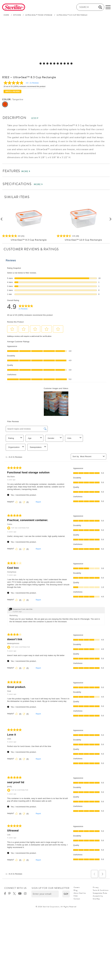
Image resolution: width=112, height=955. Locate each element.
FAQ (76, 896)
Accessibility (98, 896)
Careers (76, 887)
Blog (75, 890)
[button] (66, 893)
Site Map (96, 898)
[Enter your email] (45, 893)
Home (6, 15)
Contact (77, 898)
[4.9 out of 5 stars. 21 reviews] (28, 236)
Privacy (96, 887)
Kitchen (17, 15)
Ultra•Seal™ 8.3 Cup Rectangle (29, 239)
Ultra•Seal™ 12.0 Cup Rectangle (83, 239)
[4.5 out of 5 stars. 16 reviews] (83, 236)
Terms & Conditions (100, 890)
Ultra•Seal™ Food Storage (38, 15)
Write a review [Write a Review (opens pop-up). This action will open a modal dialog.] (12, 91)
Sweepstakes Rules (100, 893)
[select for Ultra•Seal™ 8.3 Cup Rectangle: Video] (71, 63)
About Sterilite (80, 893)
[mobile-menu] (108, 7)
